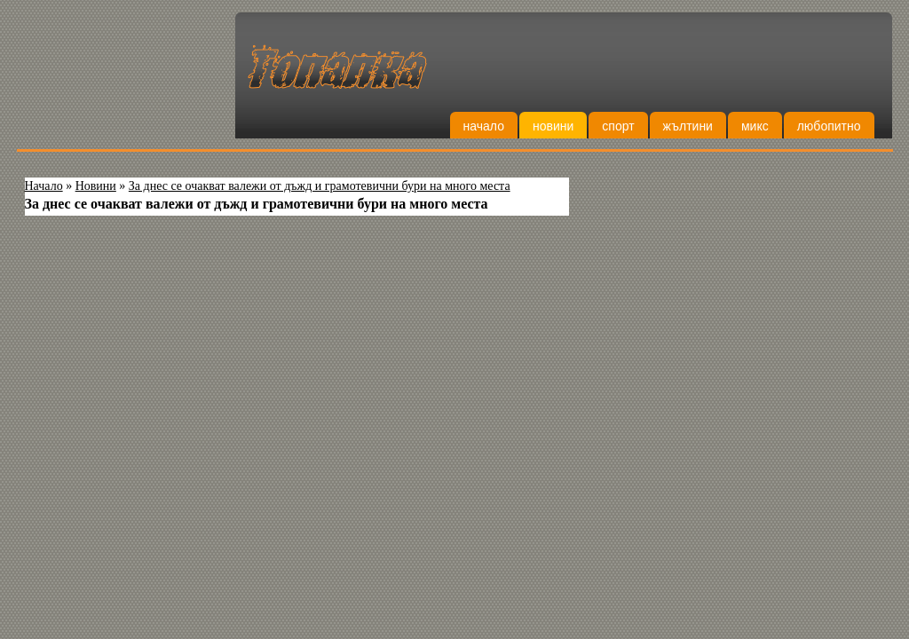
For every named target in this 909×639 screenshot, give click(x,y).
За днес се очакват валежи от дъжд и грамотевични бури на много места (319, 186)
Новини (553, 126)
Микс (755, 126)
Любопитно (829, 126)
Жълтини (688, 126)
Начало (483, 126)
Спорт (618, 126)
